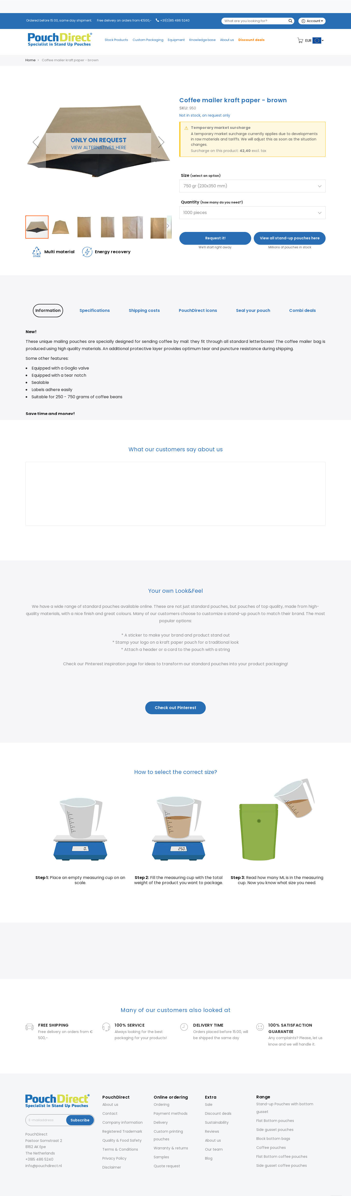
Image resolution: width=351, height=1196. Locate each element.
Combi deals (302, 310)
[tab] (48, 310)
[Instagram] (34, 1177)
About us (110, 1104)
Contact (110, 1113)
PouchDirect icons (198, 310)
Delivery (161, 1122)
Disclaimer (111, 1167)
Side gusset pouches (275, 1129)
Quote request (167, 1166)
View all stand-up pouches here (290, 238)
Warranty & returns (171, 1148)
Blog (208, 1158)
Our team (214, 1149)
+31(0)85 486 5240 (175, 20)
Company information (122, 1122)
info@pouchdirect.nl (43, 1165)
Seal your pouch (253, 310)
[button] (35, 142)
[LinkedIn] (41, 1177)
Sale (208, 1104)
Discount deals (218, 1113)
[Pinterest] (48, 1177)
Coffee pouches (271, 1147)
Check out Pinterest (175, 708)
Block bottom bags (273, 1138)
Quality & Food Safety (122, 1140)
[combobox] (257, 21)
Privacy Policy (114, 1158)
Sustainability (217, 1122)
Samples (161, 1157)
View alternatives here (98, 147)
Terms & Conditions (120, 1149)
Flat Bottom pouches (275, 1120)
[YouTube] (55, 1177)
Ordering (161, 1104)
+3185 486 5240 (39, 1159)
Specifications (95, 310)
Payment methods (171, 1113)
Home (30, 60)
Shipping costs (144, 310)
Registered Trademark (122, 1131)
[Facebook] (26, 1177)
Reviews (212, 1131)
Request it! (215, 238)
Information (48, 310)
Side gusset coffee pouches (281, 1165)
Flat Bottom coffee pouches (281, 1156)
